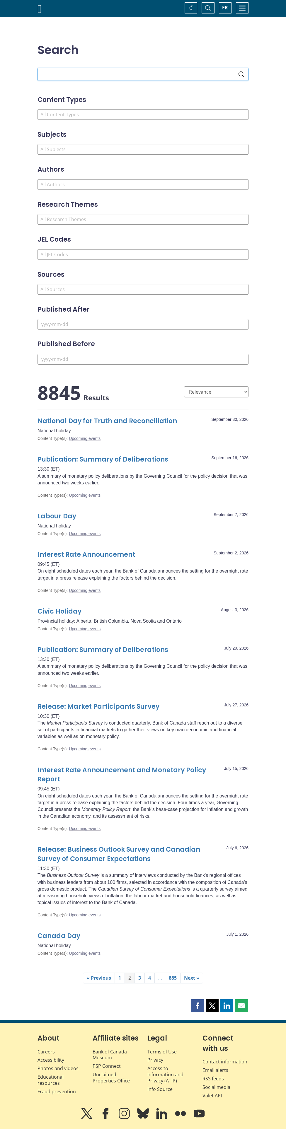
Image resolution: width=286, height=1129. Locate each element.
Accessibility (51, 1060)
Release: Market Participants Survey (98, 706)
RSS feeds (213, 1078)
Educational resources (51, 1080)
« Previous (99, 978)
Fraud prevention (57, 1091)
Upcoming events (85, 438)
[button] (197, 1005)
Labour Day (57, 516)
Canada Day (59, 935)
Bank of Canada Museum (110, 1054)
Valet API (212, 1095)
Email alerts (215, 1070)
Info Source (160, 1089)
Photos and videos (58, 1068)
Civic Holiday (59, 611)
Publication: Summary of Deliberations (103, 459)
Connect (107, 1066)
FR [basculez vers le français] (225, 7)
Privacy (155, 1060)
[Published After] (143, 324)
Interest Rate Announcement (86, 554)
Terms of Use (162, 1051)
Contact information (224, 1061)
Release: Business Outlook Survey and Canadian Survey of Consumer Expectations (119, 854)
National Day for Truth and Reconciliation (107, 421)
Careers (46, 1051)
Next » (191, 978)
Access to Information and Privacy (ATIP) (165, 1074)
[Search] (241, 74)
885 (173, 978)
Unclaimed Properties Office (111, 1077)
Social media (216, 1087)
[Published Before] (143, 359)
